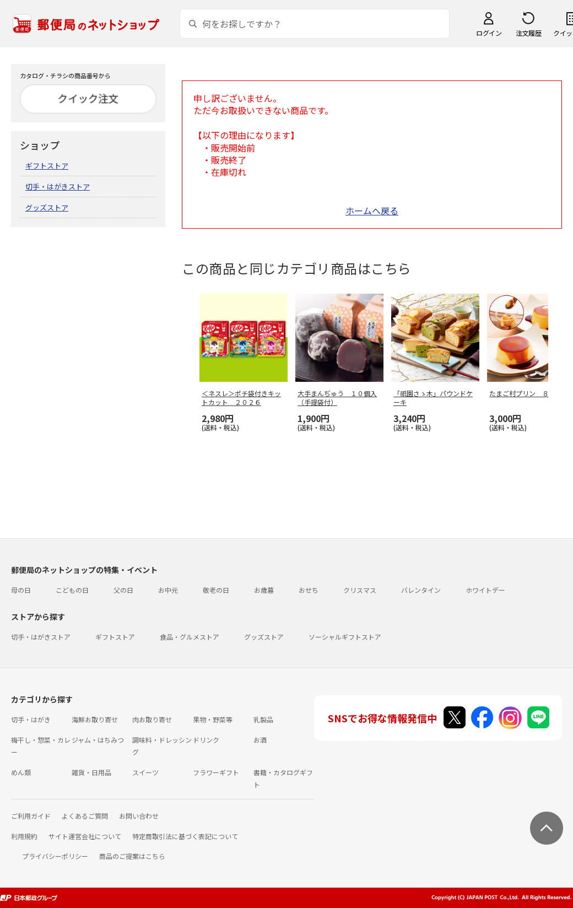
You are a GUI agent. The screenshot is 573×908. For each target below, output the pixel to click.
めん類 (21, 772)
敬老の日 (216, 589)
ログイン (488, 32)
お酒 (260, 739)
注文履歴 (528, 32)
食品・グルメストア (189, 636)
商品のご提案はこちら (132, 856)
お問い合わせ (139, 815)
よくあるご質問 (85, 815)
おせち (308, 589)
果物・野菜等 (213, 719)
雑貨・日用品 (91, 772)
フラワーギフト (216, 772)
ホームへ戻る (371, 210)
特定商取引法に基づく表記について (185, 836)
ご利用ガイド (31, 815)
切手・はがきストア (57, 186)
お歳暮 (264, 589)
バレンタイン (421, 589)
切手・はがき (31, 719)
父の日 (123, 589)
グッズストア (46, 207)
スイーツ (145, 772)
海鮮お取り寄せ (95, 719)
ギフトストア (46, 165)
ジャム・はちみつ (98, 739)
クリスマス (359, 589)
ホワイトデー (485, 589)
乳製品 (263, 719)
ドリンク (206, 739)
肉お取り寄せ (152, 719)
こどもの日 (72, 589)
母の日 (21, 589)
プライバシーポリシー (55, 856)
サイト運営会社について (84, 836)
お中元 (168, 589)
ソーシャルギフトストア (345, 636)
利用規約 (24, 836)
